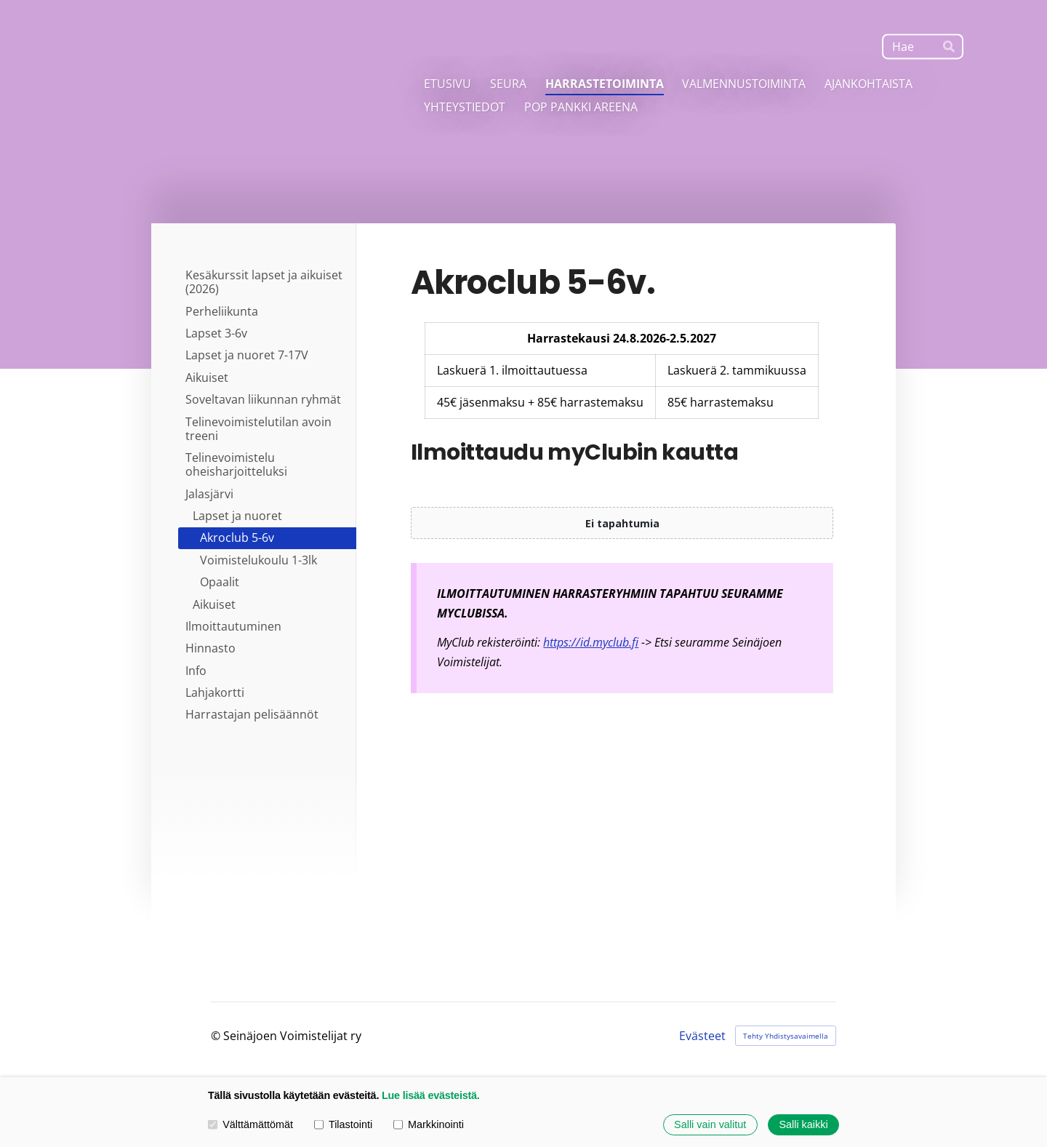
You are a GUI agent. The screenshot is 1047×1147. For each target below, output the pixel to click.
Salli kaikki (803, 1124)
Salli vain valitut (710, 1124)
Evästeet (702, 1036)
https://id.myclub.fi (590, 642)
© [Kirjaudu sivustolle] (217, 1036)
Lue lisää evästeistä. (431, 1095)
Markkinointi (428, 1124)
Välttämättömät (250, 1124)
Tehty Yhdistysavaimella (785, 1036)
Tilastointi (343, 1124)
